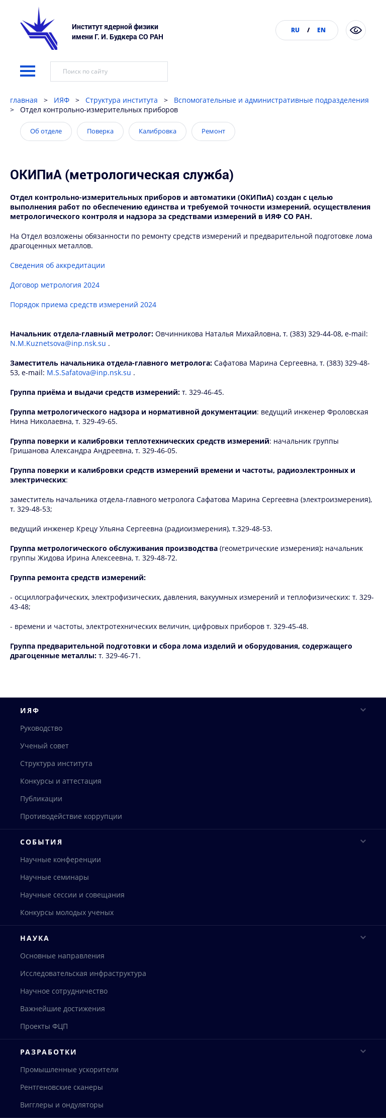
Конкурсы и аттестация (61, 807)
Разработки (193, 1079)
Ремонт (213, 156)
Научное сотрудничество (64, 1018)
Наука (193, 964)
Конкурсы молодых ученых (67, 939)
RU (295, 30)
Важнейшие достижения (62, 1036)
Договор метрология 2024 (55, 310)
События (193, 868)
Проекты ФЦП (44, 1054)
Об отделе (46, 156)
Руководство (41, 754)
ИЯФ (61, 125)
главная (24, 125)
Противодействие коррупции (71, 842)
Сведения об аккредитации (57, 291)
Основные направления (62, 983)
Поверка (100, 156)
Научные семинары (54, 904)
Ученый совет (44, 772)
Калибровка (157, 156)
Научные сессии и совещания (72, 921)
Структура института (121, 125)
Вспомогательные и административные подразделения (271, 125)
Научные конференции (60, 886)
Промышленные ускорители (69, 1097)
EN (321, 30)
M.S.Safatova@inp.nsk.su (89, 398)
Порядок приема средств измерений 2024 (83, 330)
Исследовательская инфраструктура (83, 1001)
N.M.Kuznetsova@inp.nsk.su (59, 369)
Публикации (41, 824)
